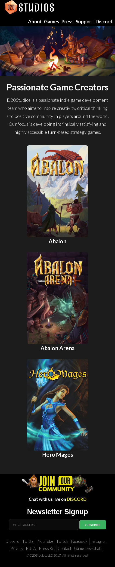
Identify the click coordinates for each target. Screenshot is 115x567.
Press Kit (47, 548)
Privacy (16, 548)
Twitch (62, 541)
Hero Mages (57, 454)
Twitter (28, 541)
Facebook (79, 541)
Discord (12, 541)
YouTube (45, 541)
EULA (31, 548)
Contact (64, 548)
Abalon (57, 241)
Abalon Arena (57, 348)
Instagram (98, 541)
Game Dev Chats (88, 548)
